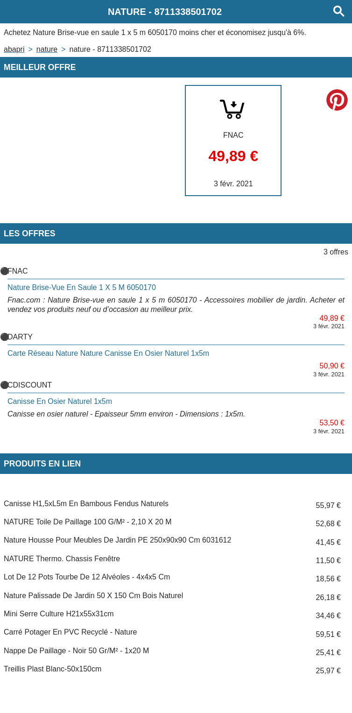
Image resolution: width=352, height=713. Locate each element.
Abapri (14, 49)
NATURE (46, 49)
